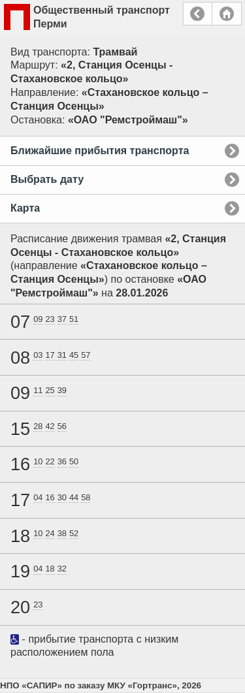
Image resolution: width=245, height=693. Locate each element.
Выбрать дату (47, 179)
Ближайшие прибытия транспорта (99, 150)
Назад (197, 13)
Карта (25, 208)
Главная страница (227, 13)
